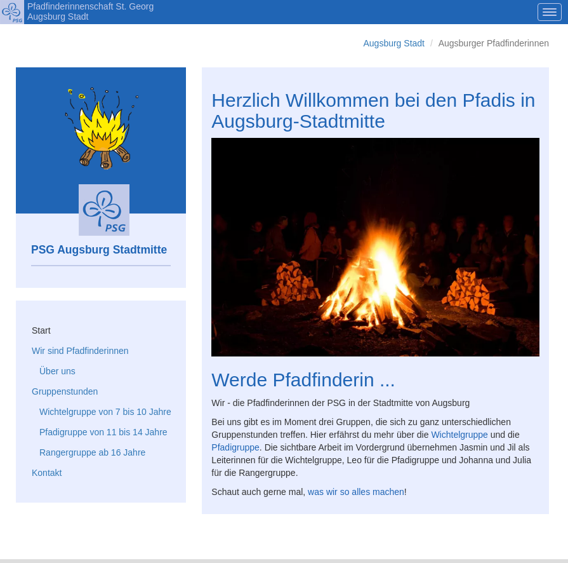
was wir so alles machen (356, 492)
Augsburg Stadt (394, 43)
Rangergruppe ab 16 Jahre (92, 452)
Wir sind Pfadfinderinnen (80, 351)
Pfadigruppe (235, 447)
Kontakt (47, 473)
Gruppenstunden (65, 391)
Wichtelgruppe (459, 435)
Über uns (57, 371)
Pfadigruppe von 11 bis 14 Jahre (103, 432)
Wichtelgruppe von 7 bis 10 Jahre (105, 412)
